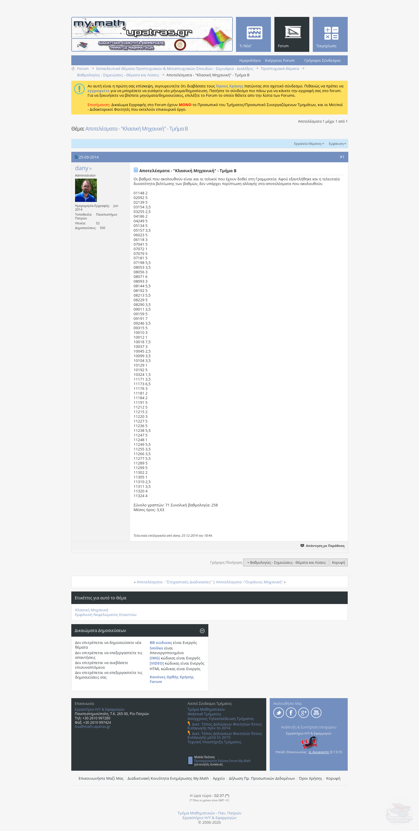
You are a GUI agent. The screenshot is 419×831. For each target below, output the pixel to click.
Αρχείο (219, 778)
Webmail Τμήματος (204, 713)
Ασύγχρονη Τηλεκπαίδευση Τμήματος (221, 718)
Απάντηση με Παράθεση (323, 545)
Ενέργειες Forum (279, 60)
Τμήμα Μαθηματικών (206, 709)
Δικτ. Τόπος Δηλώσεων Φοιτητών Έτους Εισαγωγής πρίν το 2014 (225, 725)
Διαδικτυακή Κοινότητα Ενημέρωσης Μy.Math (168, 778)
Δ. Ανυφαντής (319, 752)
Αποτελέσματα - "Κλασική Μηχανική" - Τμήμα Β (136, 128)
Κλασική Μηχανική (91, 609)
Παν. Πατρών (230, 813)
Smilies (156, 648)
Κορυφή (338, 562)
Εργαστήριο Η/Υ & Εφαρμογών (100, 709)
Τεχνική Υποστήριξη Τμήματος (215, 741)
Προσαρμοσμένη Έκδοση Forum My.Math (222, 761)
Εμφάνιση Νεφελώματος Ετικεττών (106, 614)
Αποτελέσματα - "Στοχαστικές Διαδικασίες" (174, 581)
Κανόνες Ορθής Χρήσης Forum (172, 679)
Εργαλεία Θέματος (308, 143)
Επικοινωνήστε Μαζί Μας (101, 778)
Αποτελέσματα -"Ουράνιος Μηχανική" (249, 581)
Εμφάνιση (336, 143)
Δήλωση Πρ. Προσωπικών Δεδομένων (262, 778)
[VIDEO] (157, 663)
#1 (342, 156)
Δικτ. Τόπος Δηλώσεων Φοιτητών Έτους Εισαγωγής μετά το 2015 (225, 735)
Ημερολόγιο (250, 60)
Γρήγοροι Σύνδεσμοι (322, 60)
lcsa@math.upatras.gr (92, 726)
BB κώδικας (161, 642)
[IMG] (155, 658)
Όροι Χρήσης (310, 778)
